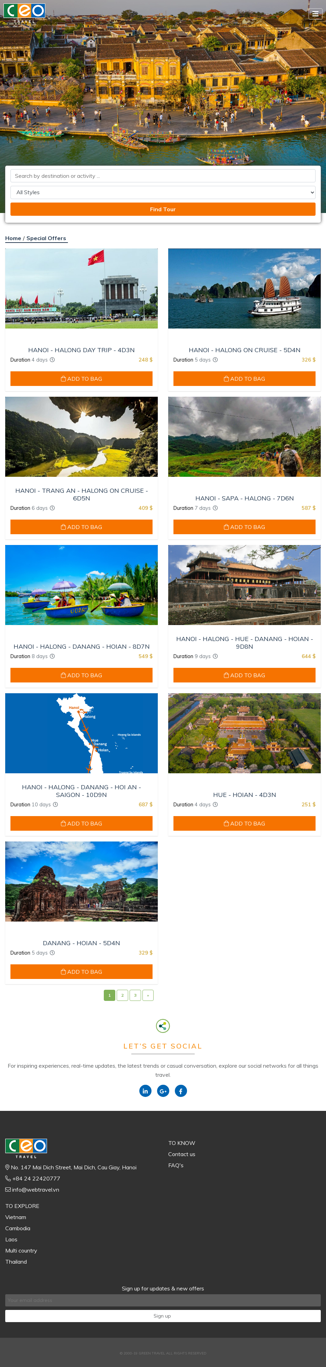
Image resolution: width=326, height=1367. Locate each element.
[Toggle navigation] (316, 13)
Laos (11, 1239)
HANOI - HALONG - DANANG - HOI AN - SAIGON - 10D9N (81, 790)
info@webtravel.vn (35, 1189)
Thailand (16, 1261)
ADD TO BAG (81, 378)
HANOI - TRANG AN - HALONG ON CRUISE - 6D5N (81, 494)
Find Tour (163, 209)
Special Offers (46, 238)
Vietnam (15, 1217)
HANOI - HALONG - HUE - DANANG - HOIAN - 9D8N (244, 642)
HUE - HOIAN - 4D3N (244, 795)
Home (13, 238)
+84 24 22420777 (36, 1178)
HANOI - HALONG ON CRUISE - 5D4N (245, 350)
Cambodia (17, 1228)
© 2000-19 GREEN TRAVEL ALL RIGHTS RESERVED (163, 1353)
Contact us (181, 1154)
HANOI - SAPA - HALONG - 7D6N (244, 498)
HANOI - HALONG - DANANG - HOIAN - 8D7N (82, 646)
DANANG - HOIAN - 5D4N (81, 943)
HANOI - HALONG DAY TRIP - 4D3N (81, 350)
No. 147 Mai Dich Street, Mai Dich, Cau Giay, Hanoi (74, 1167)
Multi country (21, 1250)
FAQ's (176, 1165)
